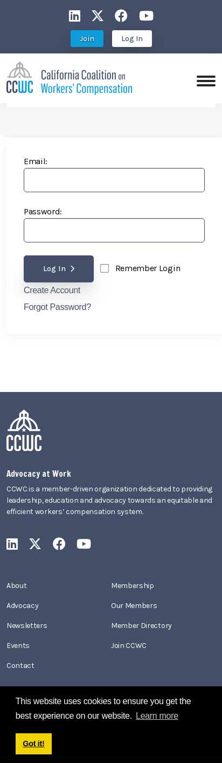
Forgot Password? (57, 307)
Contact (20, 665)
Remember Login (148, 268)
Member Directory (141, 625)
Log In (132, 38)
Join (87, 38)
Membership (132, 585)
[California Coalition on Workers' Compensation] (69, 77)
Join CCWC (129, 645)
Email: (35, 161)
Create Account (52, 290)
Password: (43, 211)
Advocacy (22, 605)
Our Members (134, 605)
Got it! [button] (33, 743)
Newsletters (26, 625)
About (16, 585)
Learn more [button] (157, 715)
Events (18, 645)
